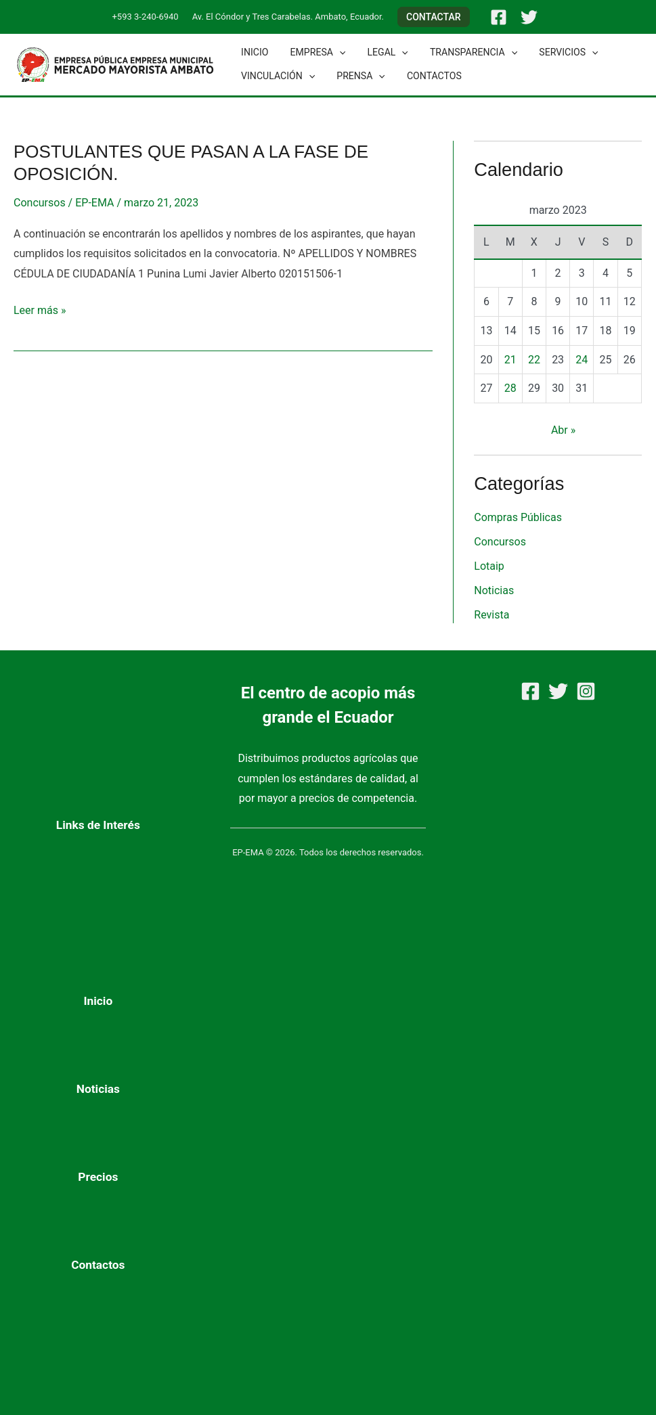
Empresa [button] (314, 52)
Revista (491, 614)
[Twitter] (529, 17)
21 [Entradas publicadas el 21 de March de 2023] (510, 359)
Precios (98, 1177)
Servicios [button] (556, 52)
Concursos (40, 202)
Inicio (253, 52)
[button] (433, 17)
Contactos (427, 75)
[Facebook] (498, 17)
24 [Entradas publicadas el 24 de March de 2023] (581, 359)
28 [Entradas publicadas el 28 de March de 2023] (510, 388)
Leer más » (40, 308)
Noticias (494, 590)
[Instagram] (586, 691)
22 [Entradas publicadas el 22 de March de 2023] (534, 359)
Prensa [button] (356, 76)
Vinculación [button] (276, 76)
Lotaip (489, 566)
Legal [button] (381, 52)
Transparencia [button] (464, 52)
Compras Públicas (518, 517)
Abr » (563, 430)
